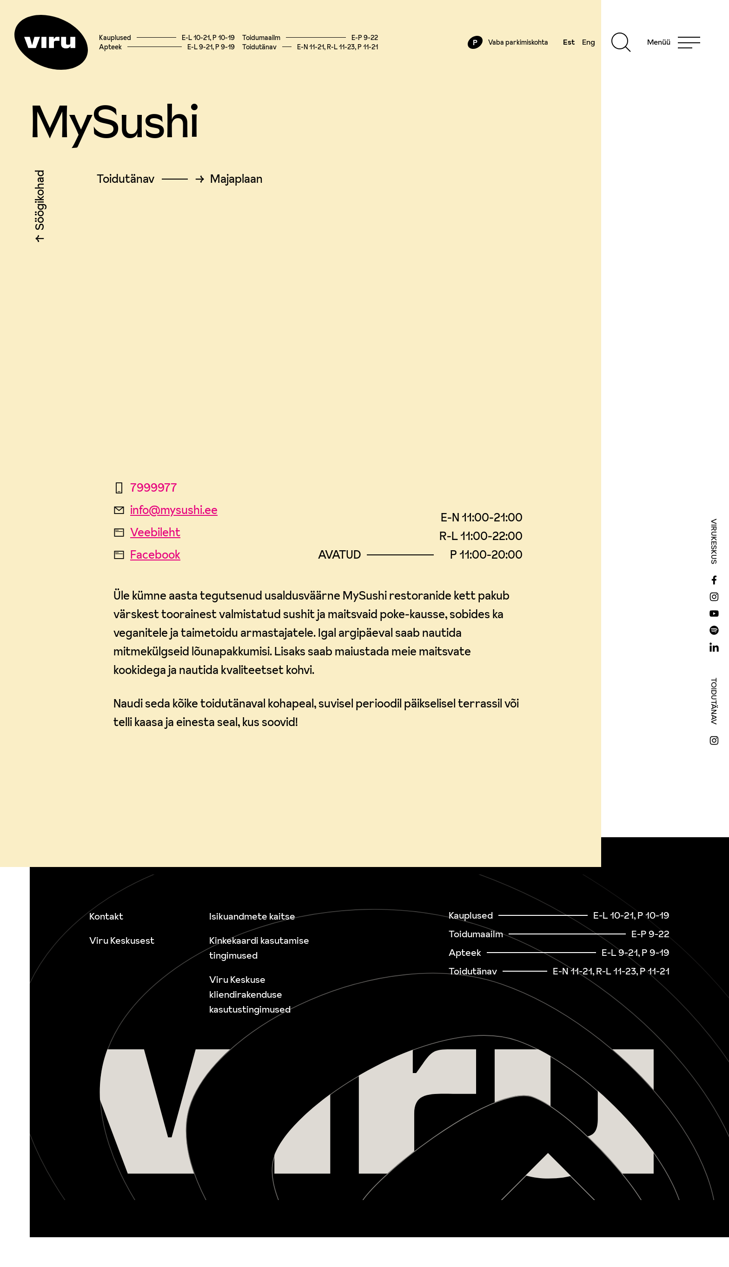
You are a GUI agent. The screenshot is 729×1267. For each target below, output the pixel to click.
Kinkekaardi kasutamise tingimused (259, 948)
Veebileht (146, 533)
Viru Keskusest (121, 940)
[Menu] (672, 43)
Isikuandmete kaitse (252, 916)
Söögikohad (39, 203)
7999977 (145, 489)
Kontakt (106, 916)
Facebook (146, 556)
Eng (587, 43)
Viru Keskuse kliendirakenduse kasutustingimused (250, 994)
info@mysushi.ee (165, 511)
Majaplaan (236, 180)
